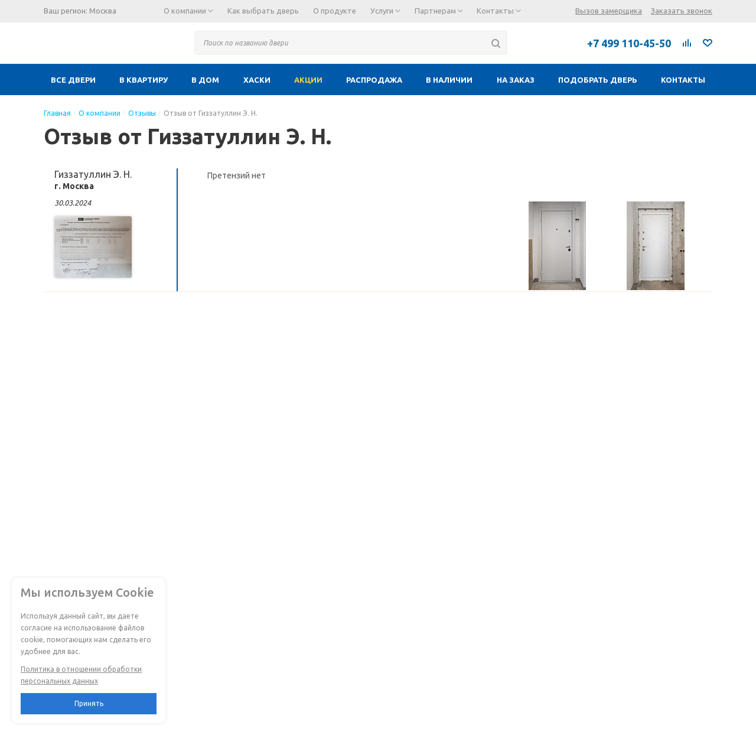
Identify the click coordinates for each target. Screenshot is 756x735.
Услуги (385, 10)
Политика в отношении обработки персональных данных (81, 675)
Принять (88, 703)
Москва (102, 10)
